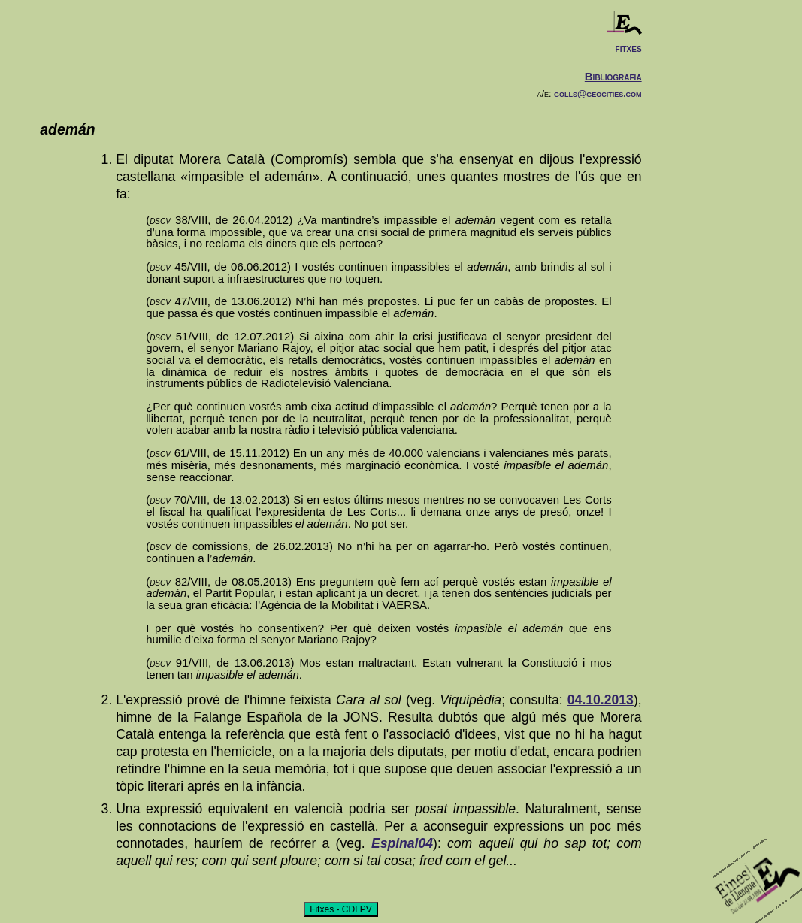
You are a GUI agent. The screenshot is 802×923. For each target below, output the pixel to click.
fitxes (629, 47)
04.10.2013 (600, 699)
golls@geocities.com (598, 94)
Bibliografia (613, 76)
